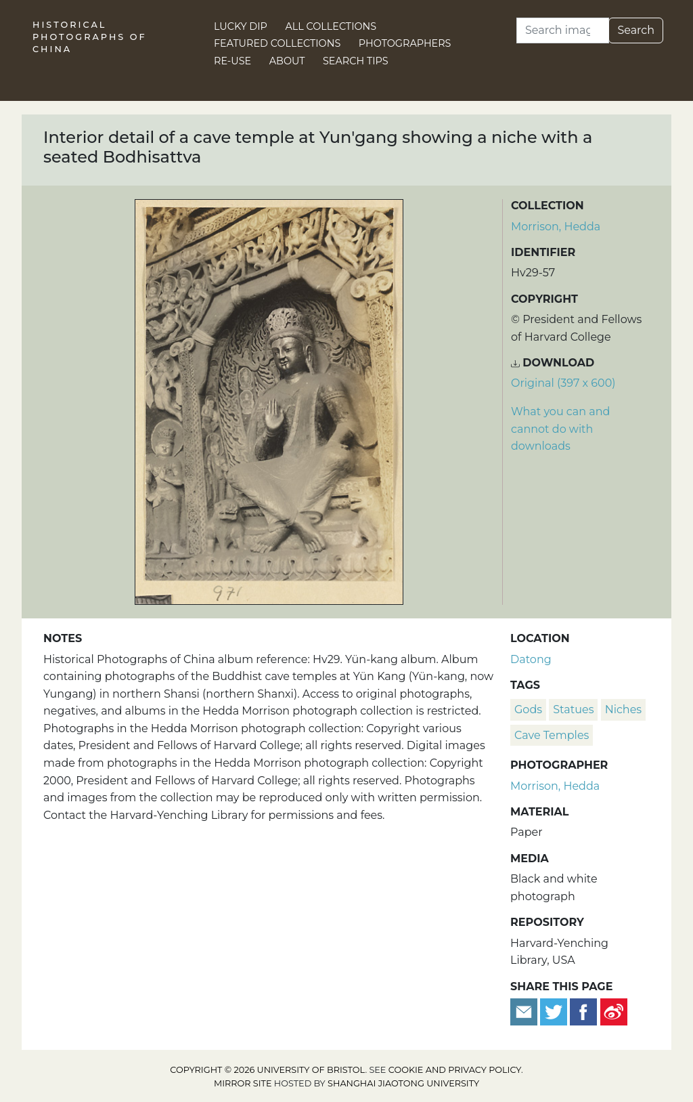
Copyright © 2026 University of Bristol (267, 1070)
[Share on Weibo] (613, 1010)
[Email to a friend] (525, 1010)
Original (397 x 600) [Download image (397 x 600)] (563, 383)
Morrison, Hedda (555, 226)
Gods (528, 709)
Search (635, 30)
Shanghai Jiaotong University (403, 1083)
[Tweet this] (555, 1010)
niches (623, 709)
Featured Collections (277, 43)
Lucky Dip (240, 26)
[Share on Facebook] (583, 1010)
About (287, 61)
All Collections (331, 26)
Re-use (232, 61)
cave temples (551, 735)
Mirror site (243, 1083)
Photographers (405, 43)
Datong (531, 659)
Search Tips (355, 61)
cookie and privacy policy (454, 1070)
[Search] (562, 30)
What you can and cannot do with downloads (560, 428)
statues (573, 709)
